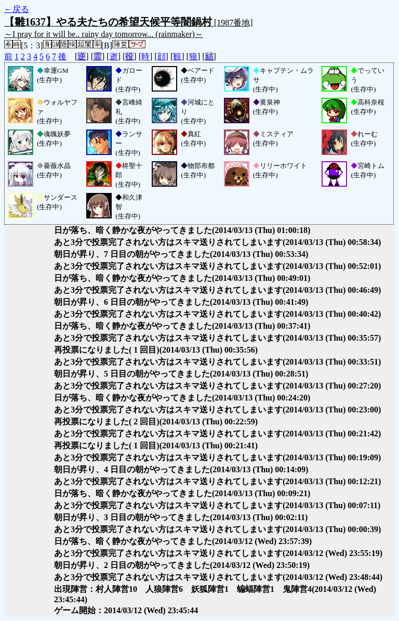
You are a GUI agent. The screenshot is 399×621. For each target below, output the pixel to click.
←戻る (16, 9)
